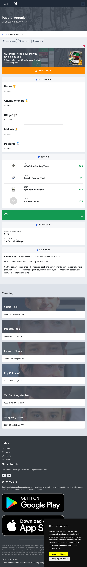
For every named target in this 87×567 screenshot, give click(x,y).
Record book (9, 41)
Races (8, 452)
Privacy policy (38, 563)
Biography (38, 41)
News (8, 459)
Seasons (24, 41)
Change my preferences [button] (59, 559)
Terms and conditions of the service (16, 563)
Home (4, 34)
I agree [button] (53, 554)
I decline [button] (63, 554)
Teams (8, 456)
